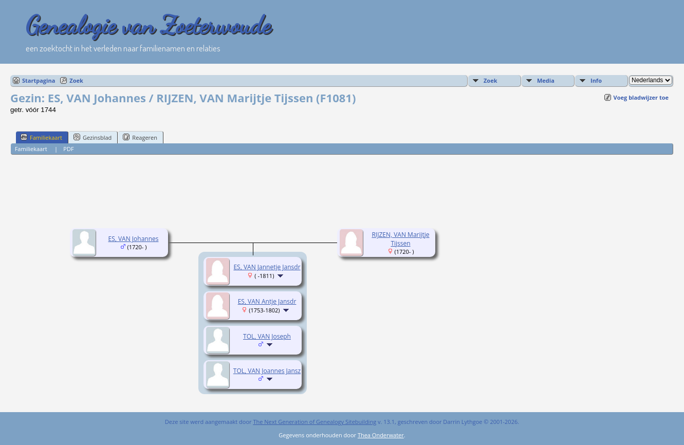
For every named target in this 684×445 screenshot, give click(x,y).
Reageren (140, 137)
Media (545, 80)
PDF (68, 149)
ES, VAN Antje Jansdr (267, 301)
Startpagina (38, 80)
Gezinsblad (92, 137)
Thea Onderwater (381, 435)
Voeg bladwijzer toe (641, 97)
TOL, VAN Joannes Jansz (267, 370)
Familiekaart (41, 137)
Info (596, 80)
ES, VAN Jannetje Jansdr (266, 267)
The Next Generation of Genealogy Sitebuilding (314, 421)
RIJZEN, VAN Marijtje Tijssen (400, 239)
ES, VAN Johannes (133, 238)
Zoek (76, 80)
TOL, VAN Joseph (267, 336)
